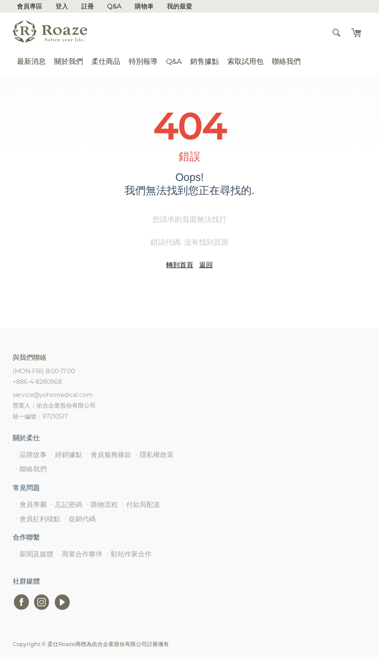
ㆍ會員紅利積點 (36, 519)
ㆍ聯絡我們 (30, 469)
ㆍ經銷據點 (65, 455)
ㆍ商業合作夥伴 (78, 554)
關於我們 (68, 61)
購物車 (144, 6)
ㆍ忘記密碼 (65, 505)
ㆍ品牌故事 (30, 455)
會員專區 (29, 6)
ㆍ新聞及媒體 (33, 554)
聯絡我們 (286, 61)
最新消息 (31, 61)
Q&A (114, 6)
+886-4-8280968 (37, 382)
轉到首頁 (180, 265)
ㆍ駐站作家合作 (128, 554)
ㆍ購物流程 (101, 505)
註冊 (87, 6)
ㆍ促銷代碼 (79, 519)
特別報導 (143, 61)
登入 (61, 6)
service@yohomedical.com (53, 395)
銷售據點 (204, 61)
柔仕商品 (105, 61)
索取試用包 (245, 61)
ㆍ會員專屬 (30, 505)
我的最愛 (179, 6)
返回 (206, 265)
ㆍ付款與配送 (139, 505)
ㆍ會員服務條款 (107, 455)
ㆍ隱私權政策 (153, 455)
